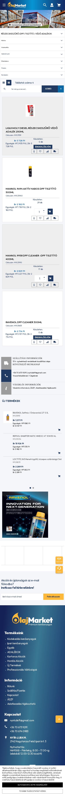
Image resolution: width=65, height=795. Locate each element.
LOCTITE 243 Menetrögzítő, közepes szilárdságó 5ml (37, 459)
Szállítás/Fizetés (16, 690)
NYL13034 (17, 439)
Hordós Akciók (15, 661)
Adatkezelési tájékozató (46, 388)
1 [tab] (30, 488)
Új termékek (11, 401)
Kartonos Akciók (16, 656)
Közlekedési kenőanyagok (21, 639)
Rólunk (11, 686)
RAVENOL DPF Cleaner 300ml (24, 322)
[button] (32, 54)
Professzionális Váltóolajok (22, 669)
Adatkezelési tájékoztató (21, 703)
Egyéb (10, 647)
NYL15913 (16, 416)
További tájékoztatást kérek (32, 791)
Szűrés (48, 89)
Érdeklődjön (43, 146)
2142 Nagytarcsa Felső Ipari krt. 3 (28, 741)
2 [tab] (33, 488)
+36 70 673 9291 (18, 727)
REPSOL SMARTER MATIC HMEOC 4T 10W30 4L (34, 436)
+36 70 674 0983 (19, 731)
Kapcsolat (12, 695)
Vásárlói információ (21, 388)
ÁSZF (32, 388)
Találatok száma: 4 (24, 82)
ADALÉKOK (14, 652)
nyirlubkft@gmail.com (22, 720)
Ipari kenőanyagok (17, 643)
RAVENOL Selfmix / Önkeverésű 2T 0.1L (30, 412)
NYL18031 (16, 462)
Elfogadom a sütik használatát (32, 785)
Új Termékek (14, 665)
